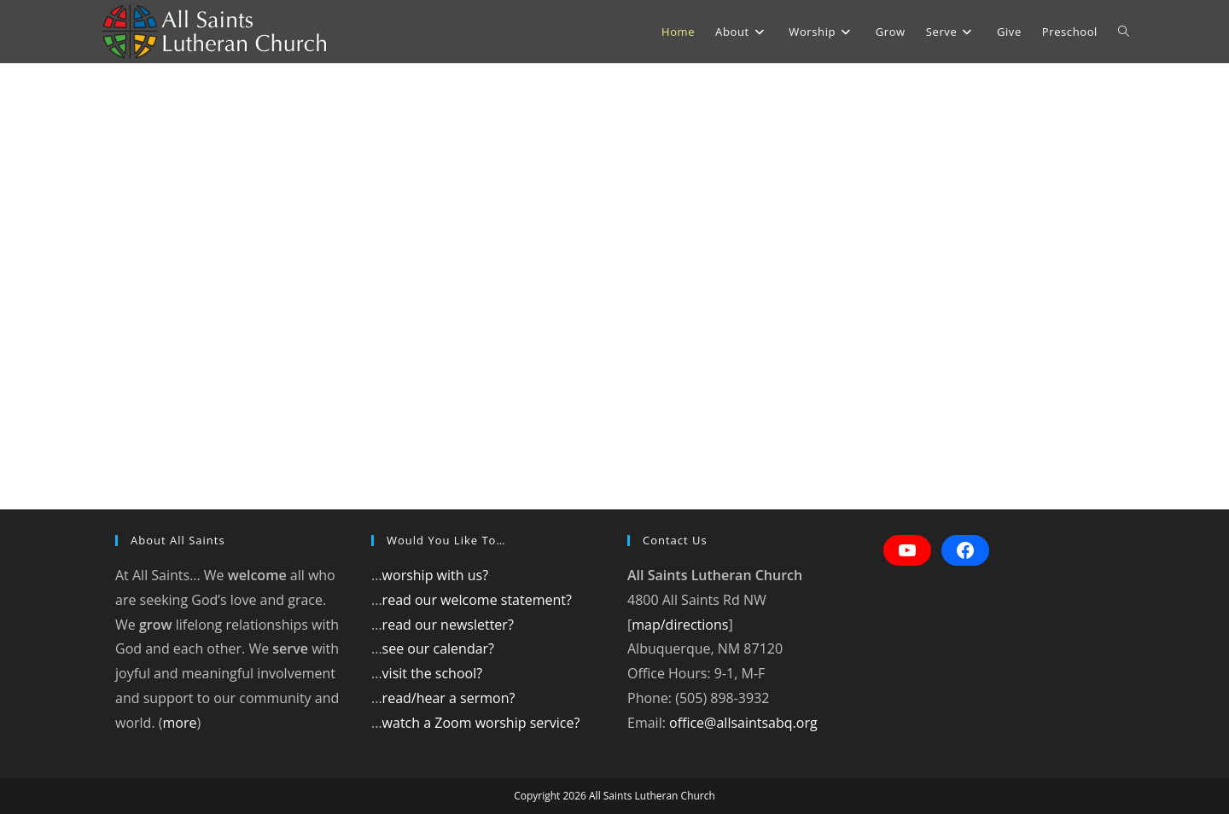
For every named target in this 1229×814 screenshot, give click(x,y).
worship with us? (435, 575)
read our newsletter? (448, 624)
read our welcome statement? (477, 599)
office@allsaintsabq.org (743, 722)
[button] (27, 286)
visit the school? (432, 673)
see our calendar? (438, 648)
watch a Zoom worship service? (481, 722)
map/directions (680, 624)
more (179, 722)
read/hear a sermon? (448, 698)
